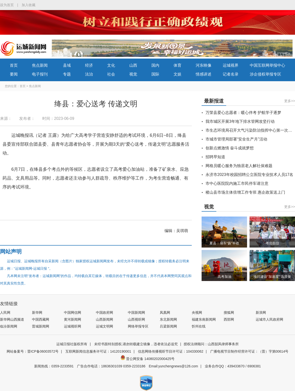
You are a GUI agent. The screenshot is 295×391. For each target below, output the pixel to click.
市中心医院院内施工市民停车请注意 (237, 183)
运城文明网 (104, 326)
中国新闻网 (136, 312)
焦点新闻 (40, 65)
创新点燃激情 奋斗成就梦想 (230, 148)
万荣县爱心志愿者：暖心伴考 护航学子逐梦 (243, 112)
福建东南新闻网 (204, 319)
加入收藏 (28, 5)
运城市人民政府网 (269, 319)
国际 (155, 74)
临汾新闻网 (8, 326)
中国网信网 (72, 312)
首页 (14, 65)
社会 (111, 74)
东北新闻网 (168, 319)
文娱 (177, 74)
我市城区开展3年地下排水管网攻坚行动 (240, 121)
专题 (67, 74)
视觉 (133, 74)
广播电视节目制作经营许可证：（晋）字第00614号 (249, 351)
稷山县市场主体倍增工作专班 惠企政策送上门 (245, 192)
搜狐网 (229, 312)
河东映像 (203, 65)
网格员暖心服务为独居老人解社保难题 (239, 166)
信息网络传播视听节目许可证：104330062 (170, 351)
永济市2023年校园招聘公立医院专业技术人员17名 (249, 174)
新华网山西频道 (12, 319)
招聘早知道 (215, 157)
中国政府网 (104, 312)
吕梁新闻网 (168, 326)
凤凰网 (165, 312)
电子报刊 (40, 74)
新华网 (37, 312)
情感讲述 (203, 74)
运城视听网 (72, 326)
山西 (133, 65)
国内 (155, 65)
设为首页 (7, 5)
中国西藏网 (40, 319)
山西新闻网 (104, 319)
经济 (89, 65)
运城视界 (230, 65)
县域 (67, 65)
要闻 (14, 74)
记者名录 (230, 74)
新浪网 (261, 312)
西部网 (229, 319)
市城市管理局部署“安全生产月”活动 (236, 139)
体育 (177, 65)
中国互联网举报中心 (267, 65)
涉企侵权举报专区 (265, 74)
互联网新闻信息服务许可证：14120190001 (98, 351)
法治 (89, 74)
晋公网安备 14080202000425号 (147, 359)
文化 (111, 65)
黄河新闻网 (72, 319)
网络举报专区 (138, 326)
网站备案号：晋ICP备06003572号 (33, 351)
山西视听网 (136, 319)
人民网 (5, 312)
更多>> (289, 101)
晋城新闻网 (40, 326)
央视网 (197, 312)
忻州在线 (199, 326)
